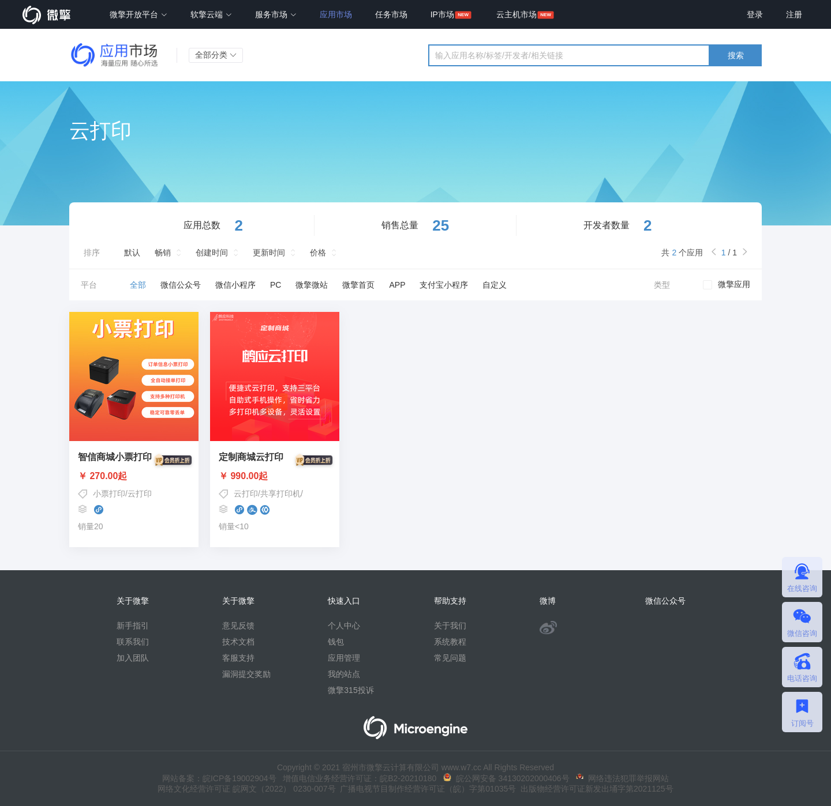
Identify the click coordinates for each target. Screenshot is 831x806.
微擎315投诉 (350, 690)
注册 (794, 14)
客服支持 (238, 657)
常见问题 (450, 657)
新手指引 (133, 625)
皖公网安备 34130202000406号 (506, 778)
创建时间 (212, 252)
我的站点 (344, 674)
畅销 (163, 252)
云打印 (140, 493)
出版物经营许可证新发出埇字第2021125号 (594, 788)
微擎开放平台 (138, 14)
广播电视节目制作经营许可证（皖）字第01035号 (426, 788)
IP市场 (442, 14)
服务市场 (276, 14)
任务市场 (391, 14)
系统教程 (450, 641)
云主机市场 (516, 14)
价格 (318, 252)
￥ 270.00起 (134, 476)
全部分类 (216, 54)
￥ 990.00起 (275, 476)
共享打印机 (280, 493)
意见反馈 (238, 625)
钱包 (336, 641)
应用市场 (336, 14)
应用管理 (344, 657)
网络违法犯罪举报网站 (622, 778)
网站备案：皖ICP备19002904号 (219, 778)
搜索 (736, 55)
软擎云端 (211, 14)
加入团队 (133, 657)
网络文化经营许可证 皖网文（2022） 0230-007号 (246, 788)
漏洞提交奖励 (246, 674)
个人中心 (344, 625)
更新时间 (269, 252)
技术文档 (238, 641)
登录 (755, 14)
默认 (132, 252)
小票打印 (109, 493)
